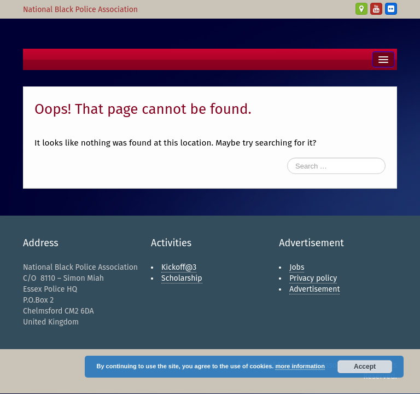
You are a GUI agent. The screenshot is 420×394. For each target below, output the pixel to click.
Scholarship (181, 278)
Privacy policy (313, 278)
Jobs (296, 267)
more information (299, 366)
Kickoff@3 (178, 267)
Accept (365, 366)
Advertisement (314, 289)
